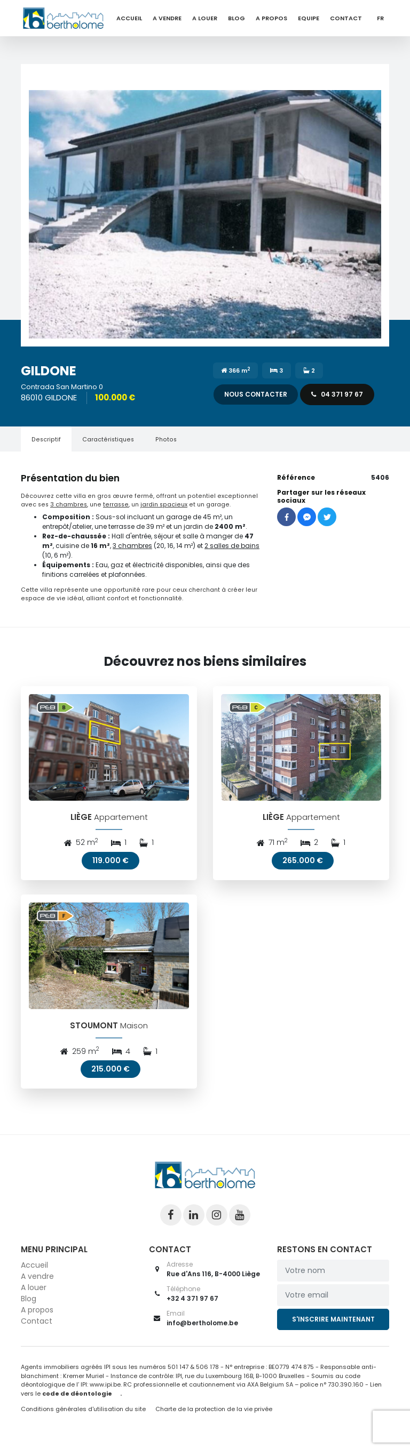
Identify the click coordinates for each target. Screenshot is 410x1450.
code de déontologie (77, 1402)
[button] (205, 205)
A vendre (167, 18)
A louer (204, 18)
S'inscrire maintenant (333, 1328)
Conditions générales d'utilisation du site (83, 1418)
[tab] (46, 439)
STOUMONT (94, 1035)
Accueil (129, 18)
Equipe (308, 18)
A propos (271, 18)
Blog (236, 18)
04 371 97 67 (337, 394)
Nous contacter (255, 394)
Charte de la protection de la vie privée (213, 1418)
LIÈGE (81, 821)
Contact (346, 18)
